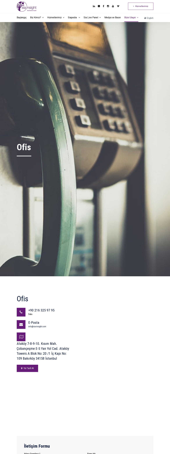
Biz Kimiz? (37, 17)
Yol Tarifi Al (27, 368)
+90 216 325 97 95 (41, 310)
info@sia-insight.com (37, 326)
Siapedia (74, 17)
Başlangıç (21, 17)
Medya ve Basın (112, 17)
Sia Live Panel (92, 17)
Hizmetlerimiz (140, 6)
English (148, 18)
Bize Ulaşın (131, 17)
